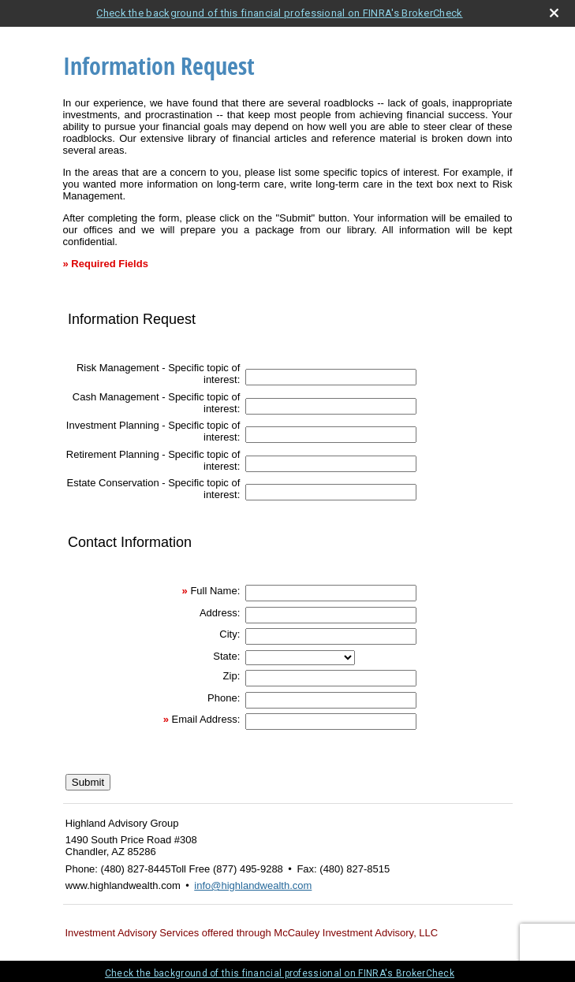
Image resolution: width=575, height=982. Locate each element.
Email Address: (206, 719)
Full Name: (215, 591)
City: (229, 634)
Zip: (232, 676)
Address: (220, 613)
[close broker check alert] (554, 13)
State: (226, 656)
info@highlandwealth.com (253, 885)
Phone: (223, 698)
